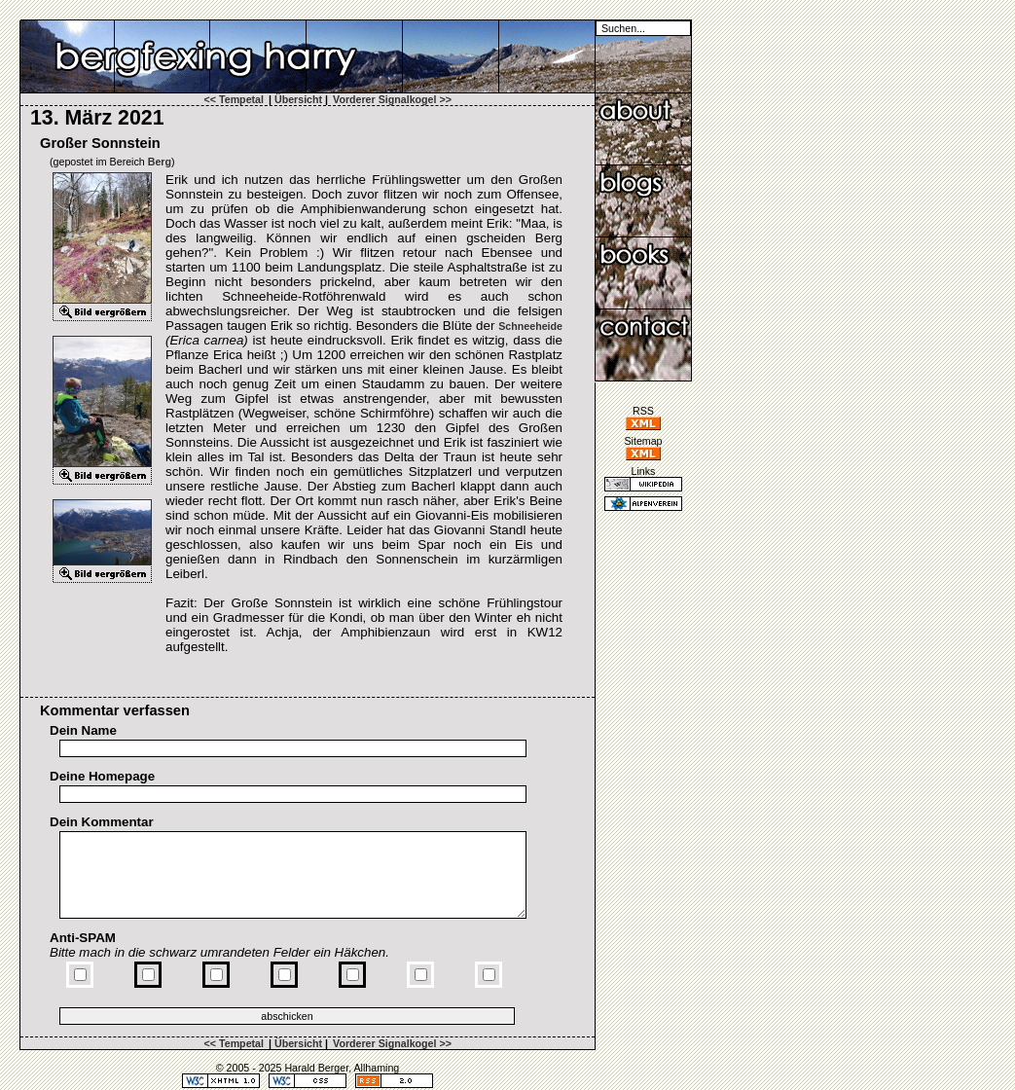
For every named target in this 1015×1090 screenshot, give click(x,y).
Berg (159, 161)
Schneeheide (530, 326)
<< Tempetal (234, 99)
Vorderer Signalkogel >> (392, 99)
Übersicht (298, 99)
